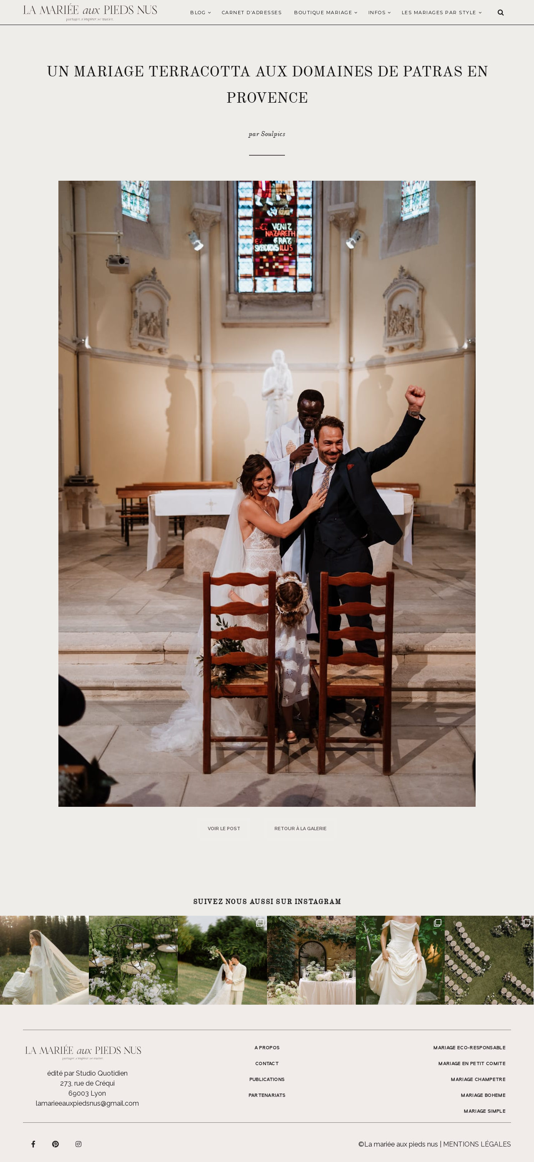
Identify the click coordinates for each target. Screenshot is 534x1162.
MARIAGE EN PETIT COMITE (472, 1064)
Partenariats (267, 1096)
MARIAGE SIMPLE (485, 1111)
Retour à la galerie (301, 828)
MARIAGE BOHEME (483, 1096)
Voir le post (224, 828)
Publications (267, 1080)
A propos (267, 1048)
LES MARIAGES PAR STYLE (439, 12)
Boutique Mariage (323, 12)
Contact (267, 1064)
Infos (377, 12)
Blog (198, 12)
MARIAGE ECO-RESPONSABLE (469, 1048)
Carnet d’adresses (252, 12)
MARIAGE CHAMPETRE (478, 1080)
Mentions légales (477, 1144)
